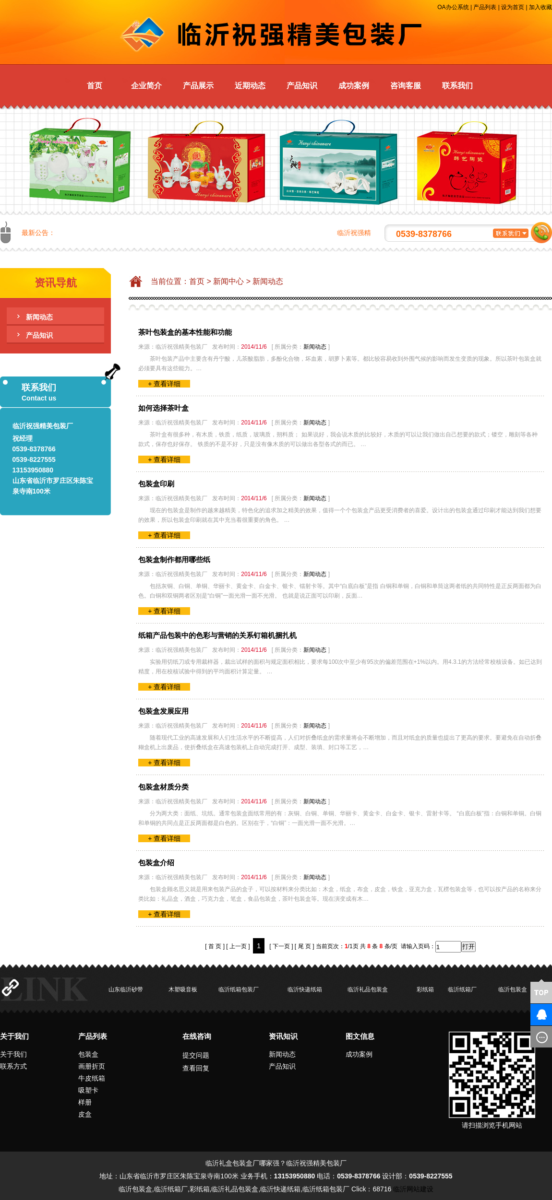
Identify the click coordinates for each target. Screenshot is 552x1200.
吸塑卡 (88, 1090)
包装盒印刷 (156, 484)
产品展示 (198, 86)
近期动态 (250, 86)
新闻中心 (228, 281)
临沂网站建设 (413, 1189)
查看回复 (195, 1068)
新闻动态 (39, 317)
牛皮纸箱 (91, 1078)
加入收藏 (540, 7)
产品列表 (484, 7)
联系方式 (13, 1066)
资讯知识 (283, 1036)
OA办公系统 (452, 7)
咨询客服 (405, 86)
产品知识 (302, 86)
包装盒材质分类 (163, 787)
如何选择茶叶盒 (163, 408)
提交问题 (195, 1055)
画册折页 (91, 1066)
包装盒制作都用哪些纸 (174, 559)
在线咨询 (196, 1036)
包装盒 (88, 1054)
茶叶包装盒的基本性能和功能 (185, 332)
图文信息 (360, 1036)
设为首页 (512, 7)
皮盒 (85, 1114)
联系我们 (457, 86)
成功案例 (353, 86)
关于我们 (14, 1036)
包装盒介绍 (156, 863)
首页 (94, 86)
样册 (85, 1102)
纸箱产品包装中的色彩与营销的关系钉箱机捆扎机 (217, 635)
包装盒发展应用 (163, 711)
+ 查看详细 (164, 384)
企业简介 (146, 86)
